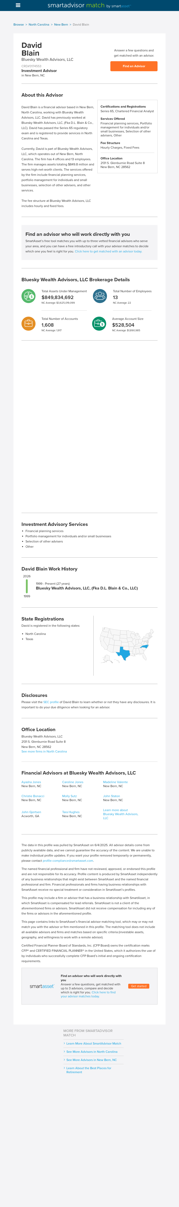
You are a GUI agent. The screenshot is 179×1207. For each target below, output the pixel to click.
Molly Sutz (69, 796)
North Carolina (39, 25)
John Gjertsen (31, 812)
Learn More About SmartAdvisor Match (93, 1044)
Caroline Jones (72, 782)
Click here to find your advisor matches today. (88, 994)
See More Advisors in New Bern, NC (91, 1060)
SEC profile (51, 702)
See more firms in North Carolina (44, 752)
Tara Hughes (70, 812)
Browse (18, 25)
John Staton (111, 796)
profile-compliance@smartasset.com (68, 861)
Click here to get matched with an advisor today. (108, 251)
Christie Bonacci (32, 796)
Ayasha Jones (31, 782)
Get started (138, 986)
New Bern (61, 25)
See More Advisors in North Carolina (92, 1052)
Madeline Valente (115, 782)
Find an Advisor (134, 66)
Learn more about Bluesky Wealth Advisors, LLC (120, 814)
